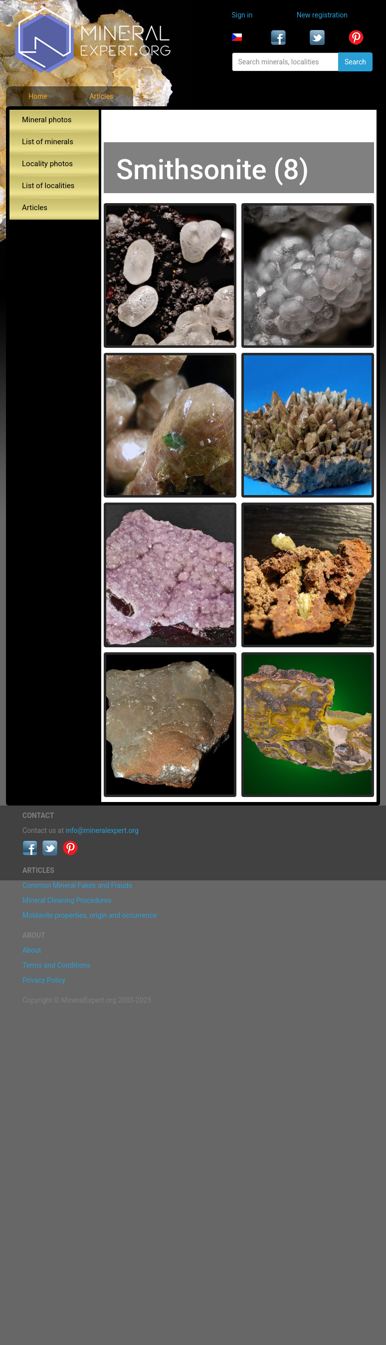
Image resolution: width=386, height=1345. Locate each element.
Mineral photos (47, 119)
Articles (101, 96)
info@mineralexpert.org (102, 830)
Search (355, 62)
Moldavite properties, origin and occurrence (89, 915)
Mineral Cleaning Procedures (67, 900)
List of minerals (47, 141)
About (31, 950)
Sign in (242, 15)
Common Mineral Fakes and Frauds (77, 885)
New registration (322, 15)
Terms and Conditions (56, 965)
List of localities (48, 185)
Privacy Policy (43, 980)
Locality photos (47, 163)
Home (37, 96)
